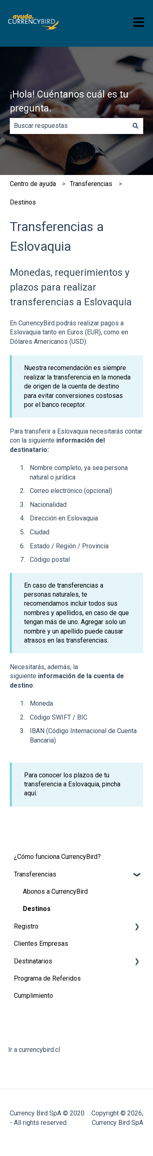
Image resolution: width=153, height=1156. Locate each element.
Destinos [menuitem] (37, 909)
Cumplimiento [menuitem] (33, 995)
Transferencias (91, 184)
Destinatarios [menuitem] (33, 961)
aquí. (30, 793)
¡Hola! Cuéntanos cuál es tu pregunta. (69, 101)
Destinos (23, 202)
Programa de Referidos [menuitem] (47, 978)
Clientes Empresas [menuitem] (41, 943)
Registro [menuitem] (26, 926)
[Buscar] (135, 126)
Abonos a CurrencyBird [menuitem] (55, 891)
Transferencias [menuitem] (35, 874)
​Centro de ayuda (33, 184)
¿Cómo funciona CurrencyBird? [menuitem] (57, 857)
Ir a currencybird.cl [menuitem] (34, 1050)
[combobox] (69, 126)
